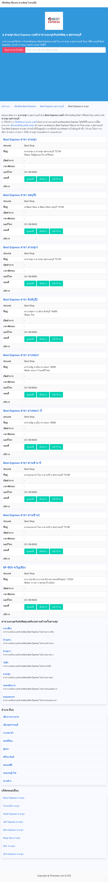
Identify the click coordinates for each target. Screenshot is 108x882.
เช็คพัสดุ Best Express (25, 106)
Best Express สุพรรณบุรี (52, 106)
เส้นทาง (43, 179)
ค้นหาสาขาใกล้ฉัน (14, 50)
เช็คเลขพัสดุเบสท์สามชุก (22, 125)
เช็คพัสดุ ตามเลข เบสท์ (25, 122)
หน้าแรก (5, 106)
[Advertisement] (55, 75)
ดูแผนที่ (30, 179)
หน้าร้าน (56, 179)
